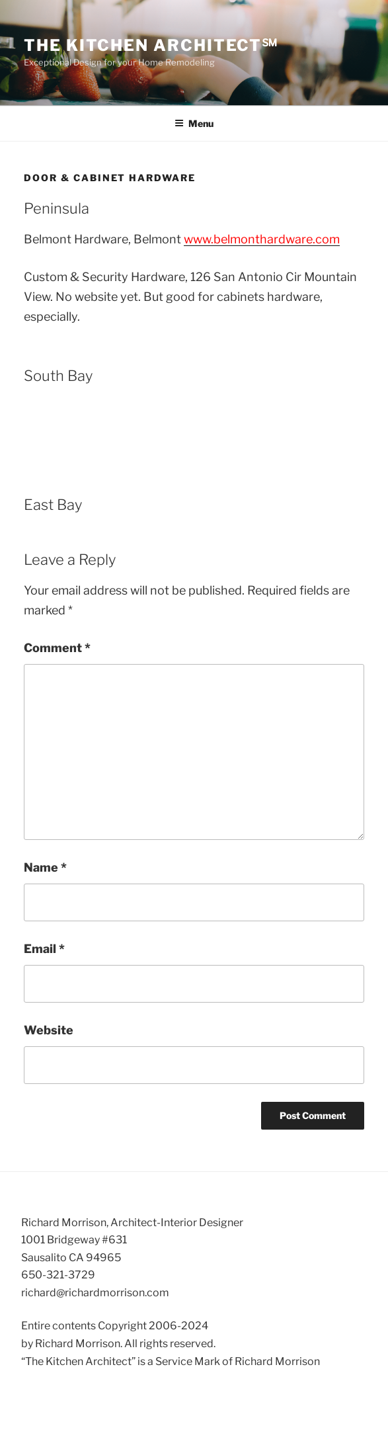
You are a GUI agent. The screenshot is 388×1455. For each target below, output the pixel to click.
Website (48, 1030)
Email (44, 949)
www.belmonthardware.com (262, 239)
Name (45, 867)
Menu (194, 123)
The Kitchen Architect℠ (151, 45)
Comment (57, 648)
